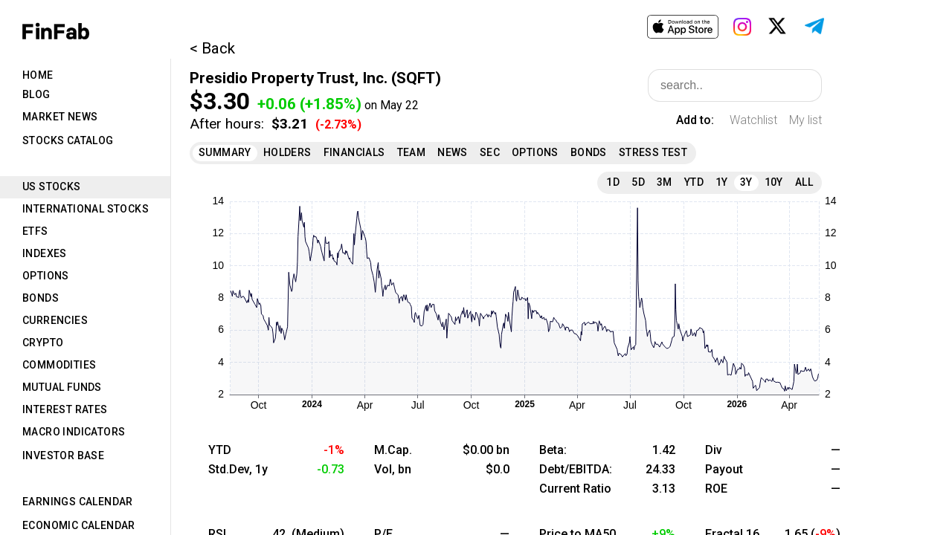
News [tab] (452, 152)
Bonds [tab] (40, 298)
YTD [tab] (694, 182)
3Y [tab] (746, 182)
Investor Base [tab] (63, 455)
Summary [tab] (225, 152)
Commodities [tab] (59, 365)
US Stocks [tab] (51, 186)
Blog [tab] (36, 94)
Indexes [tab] (44, 253)
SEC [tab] (490, 152)
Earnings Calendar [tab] (77, 502)
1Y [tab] (721, 182)
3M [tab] (664, 182)
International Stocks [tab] (85, 209)
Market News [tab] (59, 117)
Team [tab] (411, 152)
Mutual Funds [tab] (62, 387)
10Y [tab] (774, 182)
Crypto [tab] (42, 342)
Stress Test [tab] (653, 152)
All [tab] (804, 182)
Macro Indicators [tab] (73, 432)
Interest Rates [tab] (65, 409)
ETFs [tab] (35, 231)
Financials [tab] (354, 152)
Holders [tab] (287, 152)
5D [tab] (638, 182)
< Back (212, 48)
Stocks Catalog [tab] (68, 140)
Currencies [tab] (55, 320)
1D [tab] (613, 182)
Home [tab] (38, 75)
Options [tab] (45, 276)
